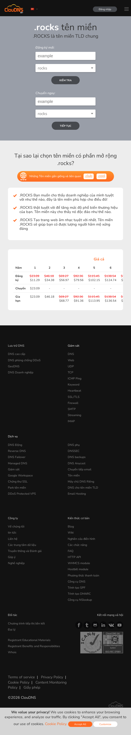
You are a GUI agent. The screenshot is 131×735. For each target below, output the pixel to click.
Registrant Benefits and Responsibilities (34, 646)
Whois (12, 652)
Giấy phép (32, 687)
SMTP (72, 409)
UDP (71, 366)
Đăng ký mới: (45, 47)
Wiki (71, 532)
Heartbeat (74, 391)
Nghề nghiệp (16, 563)
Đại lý (11, 629)
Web (71, 360)
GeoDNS (13, 366)
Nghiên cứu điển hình (81, 539)
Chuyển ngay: (45, 93)
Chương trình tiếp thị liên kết (26, 623)
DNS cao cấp (16, 354)
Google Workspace (20, 475)
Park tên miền (17, 488)
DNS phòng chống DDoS (24, 360)
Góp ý (11, 557)
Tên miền (74, 475)
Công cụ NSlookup (80, 600)
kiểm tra (65, 80)
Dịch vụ (13, 436)
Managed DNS (17, 463)
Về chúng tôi (16, 526)
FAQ (70, 551)
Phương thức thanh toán (83, 575)
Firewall (73, 403)
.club (88, 175)
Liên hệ (12, 539)
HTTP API (74, 557)
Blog (71, 526)
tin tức (12, 532)
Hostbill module (78, 569)
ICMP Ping (74, 378)
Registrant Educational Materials (29, 640)
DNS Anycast (76, 463)
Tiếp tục (65, 126)
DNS (71, 354)
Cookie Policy (18, 682)
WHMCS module (79, 563)
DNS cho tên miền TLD (83, 488)
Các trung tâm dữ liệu (22, 545)
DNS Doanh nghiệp (20, 372)
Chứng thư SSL (18, 481)
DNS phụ (74, 445)
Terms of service (21, 677)
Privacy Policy (52, 677)
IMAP (71, 421)
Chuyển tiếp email (79, 469)
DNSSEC (73, 451)
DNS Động (15, 445)
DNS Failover (16, 457)
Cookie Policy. (56, 723)
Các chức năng (77, 545)
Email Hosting (77, 494)
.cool (101, 175)
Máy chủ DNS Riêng (81, 481)
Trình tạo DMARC (79, 594)
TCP (70, 372)
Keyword (73, 384)
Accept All (80, 724)
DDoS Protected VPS (22, 494)
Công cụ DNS (76, 581)
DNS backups (77, 457)
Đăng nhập (105, 9)
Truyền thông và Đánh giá (25, 551)
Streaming (74, 415)
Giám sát (73, 346)
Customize (105, 724)
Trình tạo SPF (76, 588)
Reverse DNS (17, 451)
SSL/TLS (73, 397)
